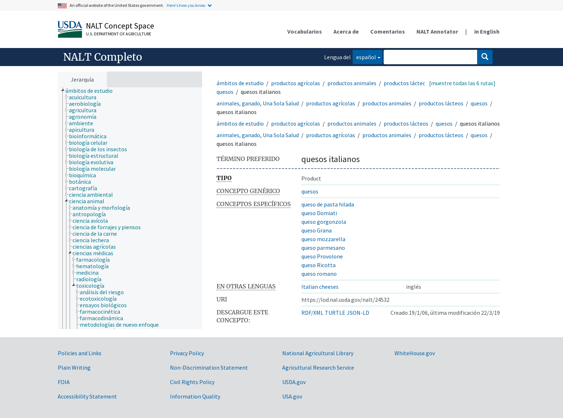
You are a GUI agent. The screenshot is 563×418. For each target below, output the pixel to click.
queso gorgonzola (323, 221)
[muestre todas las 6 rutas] (462, 83)
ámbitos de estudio (240, 83)
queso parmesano (323, 247)
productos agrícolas (295, 83)
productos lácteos (406, 83)
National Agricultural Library (317, 353)
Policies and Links (79, 353)
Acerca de (346, 31)
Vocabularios (304, 31)
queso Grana (316, 230)
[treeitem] (92, 90)
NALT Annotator (437, 31)
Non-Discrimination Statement (209, 367)
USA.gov (292, 396)
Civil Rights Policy (192, 382)
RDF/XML (312, 312)
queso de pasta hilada (327, 204)
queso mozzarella (323, 239)
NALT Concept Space (120, 26)
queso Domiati (319, 213)
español (364, 56)
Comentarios (387, 31)
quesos (225, 91)
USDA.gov (294, 382)
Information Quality (195, 396)
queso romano (319, 273)
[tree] (130, 208)
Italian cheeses (320, 286)
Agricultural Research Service (318, 367)
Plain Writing (74, 367)
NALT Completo (102, 57)
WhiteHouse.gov (414, 353)
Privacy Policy (187, 353)
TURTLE (335, 312)
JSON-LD (358, 312)
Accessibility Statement (87, 396)
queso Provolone (322, 256)
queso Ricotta (318, 265)
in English (486, 31)
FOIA (64, 382)
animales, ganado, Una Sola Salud (258, 103)
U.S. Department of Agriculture (118, 33)
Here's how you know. (186, 5)
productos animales (351, 83)
